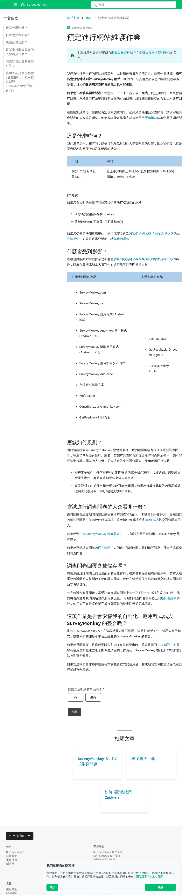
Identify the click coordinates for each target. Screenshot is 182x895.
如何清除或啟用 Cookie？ (118, 794)
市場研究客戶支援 (104, 859)
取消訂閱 (11, 893)
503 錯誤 (164, 645)
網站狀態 (11, 889)
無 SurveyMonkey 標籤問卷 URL (104, 534)
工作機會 (11, 859)
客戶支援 (73, 18)
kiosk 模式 (152, 520)
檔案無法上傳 (143, 758)
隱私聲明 (141, 883)
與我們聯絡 (121, 239)
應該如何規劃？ (17, 42)
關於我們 (11, 856)
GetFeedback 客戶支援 (107, 856)
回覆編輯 (148, 118)
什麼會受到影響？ (18, 35)
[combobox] (19, 836)
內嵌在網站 (102, 548)
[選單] (15, 5)
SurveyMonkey (15, 852)
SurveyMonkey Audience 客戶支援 (114, 863)
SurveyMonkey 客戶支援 (107, 852)
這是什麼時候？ (17, 28)
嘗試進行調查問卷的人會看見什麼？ (20, 52)
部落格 (10, 863)
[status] (124, 55)
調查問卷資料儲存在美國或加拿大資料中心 (140, 53)
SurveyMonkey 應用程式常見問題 (97, 761)
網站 (89, 18)
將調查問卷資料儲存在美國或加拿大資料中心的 (143, 259)
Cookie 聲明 (155, 883)
